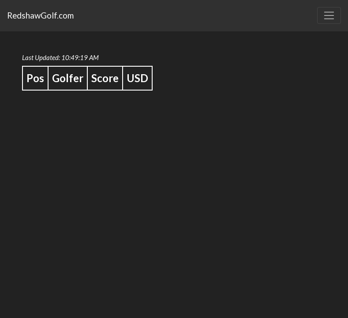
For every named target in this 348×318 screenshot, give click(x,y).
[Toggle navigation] (329, 15)
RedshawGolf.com (40, 15)
